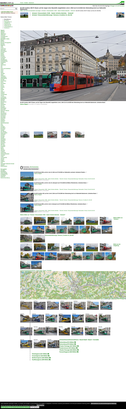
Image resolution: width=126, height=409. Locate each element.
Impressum (31, 2)
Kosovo (2, 85)
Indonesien (3, 64)
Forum (21, 2)
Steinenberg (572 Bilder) (66, 342)
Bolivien (2, 41)
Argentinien (3, 34)
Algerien (2, 32)
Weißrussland (4, 166)
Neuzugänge (4, 169)
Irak (1, 66)
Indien (2, 63)
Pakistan (3, 119)
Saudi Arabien (4, 132)
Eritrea (2, 53)
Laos (2, 90)
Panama (3, 121)
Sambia (2, 130)
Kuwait (2, 89)
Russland (3, 129)
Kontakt (26, 2)
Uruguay (3, 161)
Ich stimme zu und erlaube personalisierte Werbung (15, 407)
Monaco (2, 105)
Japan (2, 74)
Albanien (3, 31)
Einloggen (112, 6)
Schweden (3, 134)
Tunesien (3, 155)
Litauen (2, 95)
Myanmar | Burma (5, 110)
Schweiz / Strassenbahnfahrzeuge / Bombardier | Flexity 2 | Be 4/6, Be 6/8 (79, 178)
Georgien (3, 58)
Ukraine (2, 158)
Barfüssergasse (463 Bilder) (40, 357)
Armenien (3, 35)
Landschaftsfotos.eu (8, 26)
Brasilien (3, 43)
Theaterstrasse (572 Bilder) (67, 348)
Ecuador (3, 52)
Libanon (2, 93)
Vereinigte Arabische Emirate (7, 163)
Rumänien (3, 128)
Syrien (2, 147)
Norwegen (3, 116)
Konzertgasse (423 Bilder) (40, 355)
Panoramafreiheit (5, 123)
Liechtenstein (4, 94)
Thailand (3, 151)
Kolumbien (3, 83)
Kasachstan (3, 81)
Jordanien (3, 76)
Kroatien (3, 87)
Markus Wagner (24, 104)
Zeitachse (3, 176)
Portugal (3, 126)
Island (2, 69)
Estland (2, 55)
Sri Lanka (3, 145)
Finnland (3, 56)
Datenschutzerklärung (5, 177)
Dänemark (3, 50)
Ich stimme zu (34, 407)
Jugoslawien (3, 77)
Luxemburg (3, 97)
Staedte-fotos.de (7, 25)
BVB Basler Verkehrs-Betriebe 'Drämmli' (65, 10)
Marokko (3, 100)
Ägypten (2, 30)
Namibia (2, 111)
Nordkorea (3, 115)
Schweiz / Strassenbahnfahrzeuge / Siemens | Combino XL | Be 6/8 (52, 15)
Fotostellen (3, 175)
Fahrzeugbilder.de (8, 21)
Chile (2, 46)
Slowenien (3, 142)
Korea (2, 84)
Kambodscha (4, 78)
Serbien (2, 137)
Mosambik (3, 109)
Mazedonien (3, 102)
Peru (2, 124)
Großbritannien (4, 61)
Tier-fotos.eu (6, 28)
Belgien (2, 40)
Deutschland (4, 51)
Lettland (2, 92)
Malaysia (3, 99)
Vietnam (2, 165)
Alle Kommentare (34, 167)
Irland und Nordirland (5, 68)
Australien (3, 37)
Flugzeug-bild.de (7, 24)
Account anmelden (120, 6)
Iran (1, 67)
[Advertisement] (65, 23)
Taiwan (2, 149)
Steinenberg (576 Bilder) (66, 344)
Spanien (2, 144)
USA (2, 162)
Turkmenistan (4, 157)
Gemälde (3, 170)
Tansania (3, 150)
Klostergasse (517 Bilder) (39, 354)
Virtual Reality (4, 172)
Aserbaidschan (4, 36)
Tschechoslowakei (5, 153)
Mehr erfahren (40, 405)
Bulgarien (3, 45)
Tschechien (3, 152)
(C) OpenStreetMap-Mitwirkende (118, 298)
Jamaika (3, 73)
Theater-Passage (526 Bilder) (68, 350)
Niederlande (3, 114)
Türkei (2, 156)
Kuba (2, 88)
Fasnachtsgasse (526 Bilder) (67, 352)
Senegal (2, 136)
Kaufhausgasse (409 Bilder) (40, 359)
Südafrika (3, 146)
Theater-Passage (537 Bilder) (68, 346)
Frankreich (3, 57)
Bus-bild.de (6, 20)
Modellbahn (3, 171)
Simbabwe (3, 139)
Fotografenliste (4, 174)
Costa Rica (3, 48)
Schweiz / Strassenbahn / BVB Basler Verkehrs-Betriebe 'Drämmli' (52, 13)
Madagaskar (3, 98)
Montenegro (3, 108)
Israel (2, 71)
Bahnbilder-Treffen (5, 39)
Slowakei (3, 141)
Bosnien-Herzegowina (6, 42)
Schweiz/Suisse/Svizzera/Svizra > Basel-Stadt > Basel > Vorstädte (35, 270)
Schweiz (44, 10)
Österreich (3, 118)
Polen (2, 125)
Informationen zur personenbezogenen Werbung (103, 403)
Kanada (2, 79)
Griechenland (4, 60)
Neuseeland (3, 113)
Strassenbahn (50, 10)
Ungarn (2, 160)
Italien (2, 72)
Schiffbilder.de (7, 23)
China (2, 47)
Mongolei (3, 107)
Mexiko (2, 103)
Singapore (3, 140)
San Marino (3, 131)
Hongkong (3, 62)
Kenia (2, 82)
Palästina (3, 120)
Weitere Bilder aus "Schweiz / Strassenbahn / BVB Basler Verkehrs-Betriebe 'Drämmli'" (42, 214)
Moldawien (3, 104)
